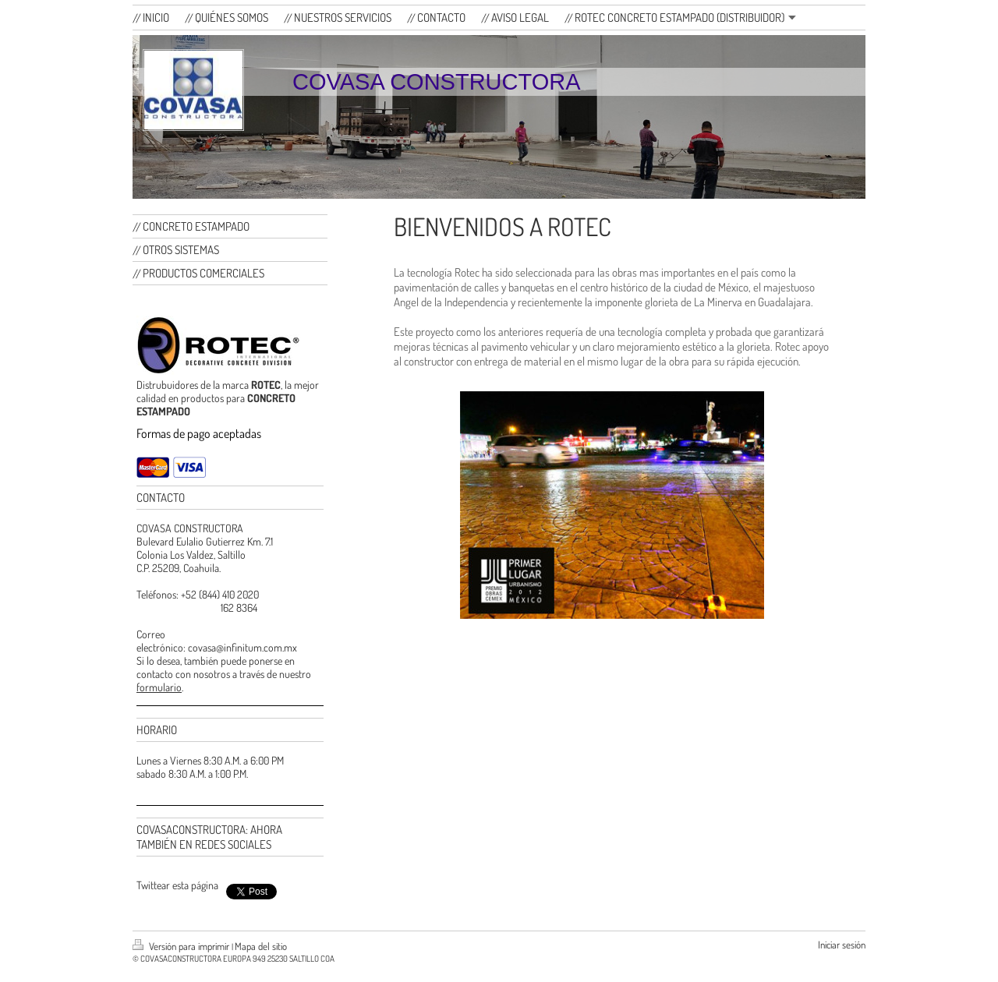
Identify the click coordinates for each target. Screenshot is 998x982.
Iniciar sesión (841, 944)
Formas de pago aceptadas (198, 433)
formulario (159, 687)
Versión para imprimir (182, 946)
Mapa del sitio (261, 946)
